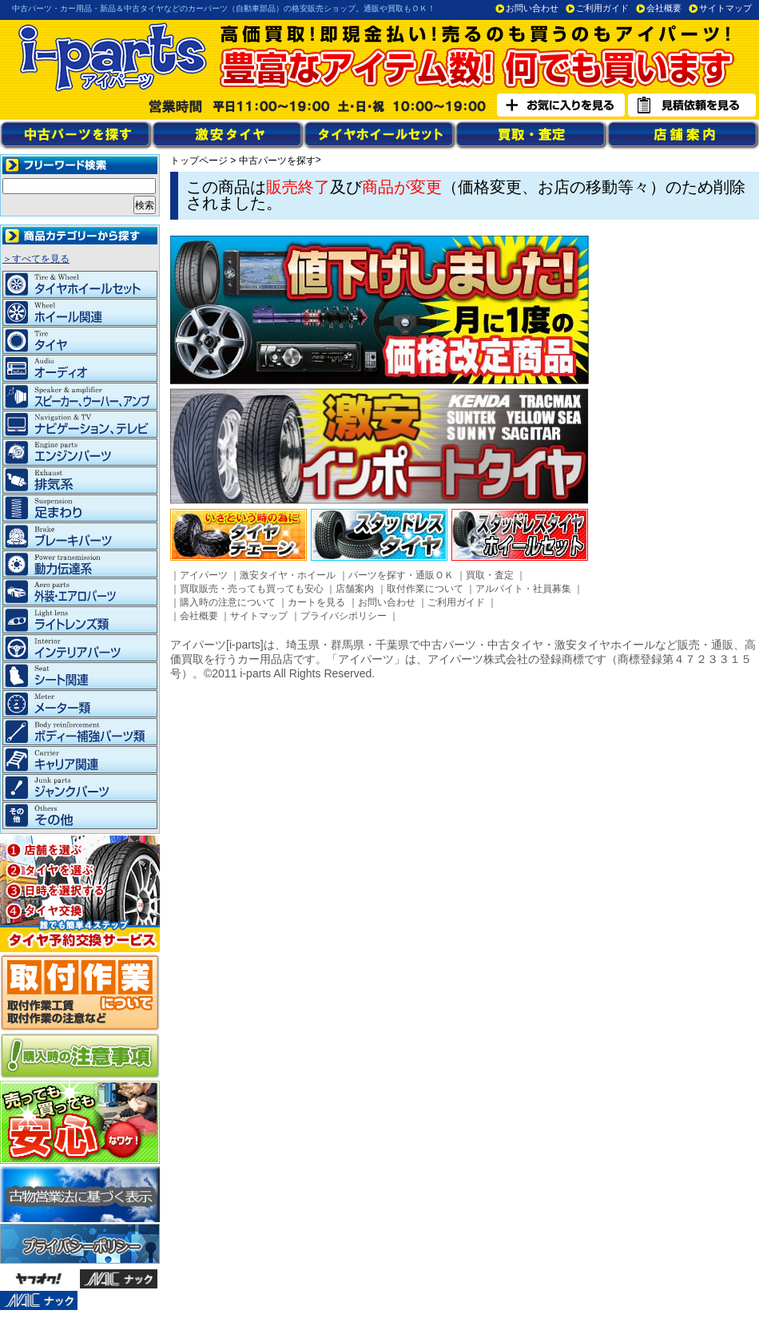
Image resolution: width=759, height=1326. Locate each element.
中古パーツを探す (277, 160)
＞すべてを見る (36, 258)
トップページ (199, 160)
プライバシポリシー (343, 615)
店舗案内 (355, 588)
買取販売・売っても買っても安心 (252, 588)
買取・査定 (490, 575)
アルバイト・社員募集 (523, 588)
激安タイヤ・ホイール (288, 575)
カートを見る (316, 602)
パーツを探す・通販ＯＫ (401, 575)
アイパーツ (204, 575)
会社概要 (664, 8)
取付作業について (425, 588)
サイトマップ (725, 8)
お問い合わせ (532, 8)
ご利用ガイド (602, 8)
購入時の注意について (228, 602)
